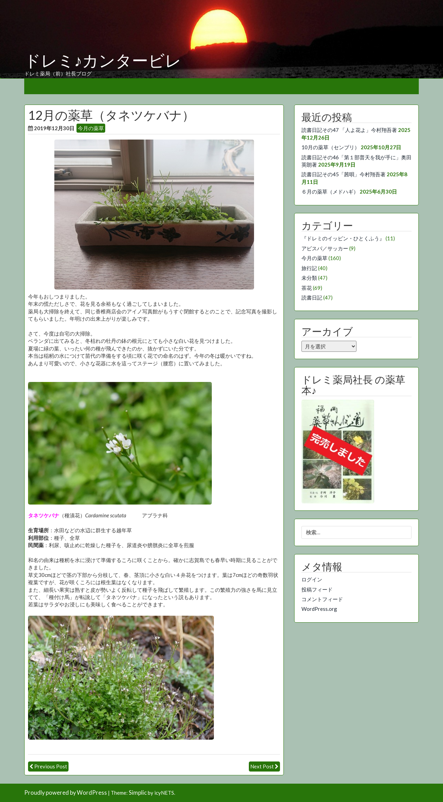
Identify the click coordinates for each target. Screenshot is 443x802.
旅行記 (309, 268)
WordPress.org (319, 609)
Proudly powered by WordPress (65, 792)
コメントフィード (322, 599)
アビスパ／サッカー (324, 248)
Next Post (262, 766)
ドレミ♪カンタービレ (102, 61)
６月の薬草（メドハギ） (330, 191)
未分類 (309, 278)
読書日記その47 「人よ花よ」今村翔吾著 (349, 130)
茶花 (306, 288)
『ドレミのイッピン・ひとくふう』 (343, 238)
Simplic (138, 792)
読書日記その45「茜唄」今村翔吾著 (343, 174)
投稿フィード (317, 589)
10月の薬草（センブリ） (330, 147)
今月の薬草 (91, 128)
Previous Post (50, 766)
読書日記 (311, 297)
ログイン (311, 579)
